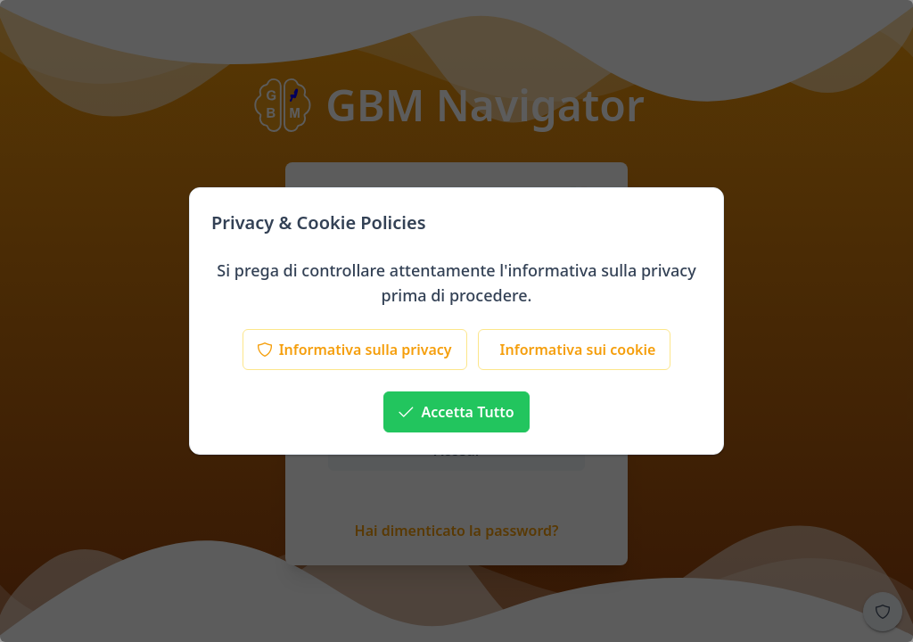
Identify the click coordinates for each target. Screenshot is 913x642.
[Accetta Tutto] (456, 411)
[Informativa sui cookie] (574, 349)
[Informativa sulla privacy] (355, 349)
